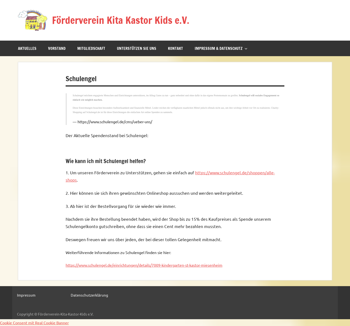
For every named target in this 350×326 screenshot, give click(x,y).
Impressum (26, 295)
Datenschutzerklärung (89, 295)
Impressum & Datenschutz (221, 48)
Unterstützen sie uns (136, 48)
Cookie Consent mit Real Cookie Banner (34, 322)
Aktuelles (27, 48)
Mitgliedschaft (91, 48)
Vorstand (57, 48)
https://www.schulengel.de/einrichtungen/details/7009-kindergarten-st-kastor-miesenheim (144, 265)
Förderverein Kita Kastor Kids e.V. (120, 20)
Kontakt (175, 48)
